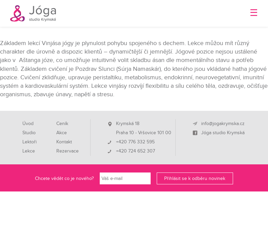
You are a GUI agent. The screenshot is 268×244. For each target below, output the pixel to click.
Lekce (28, 151)
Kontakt (64, 142)
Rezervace (67, 151)
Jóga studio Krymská (223, 133)
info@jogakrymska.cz (223, 123)
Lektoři (29, 142)
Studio (29, 133)
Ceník (62, 123)
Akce (61, 133)
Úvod (28, 123)
